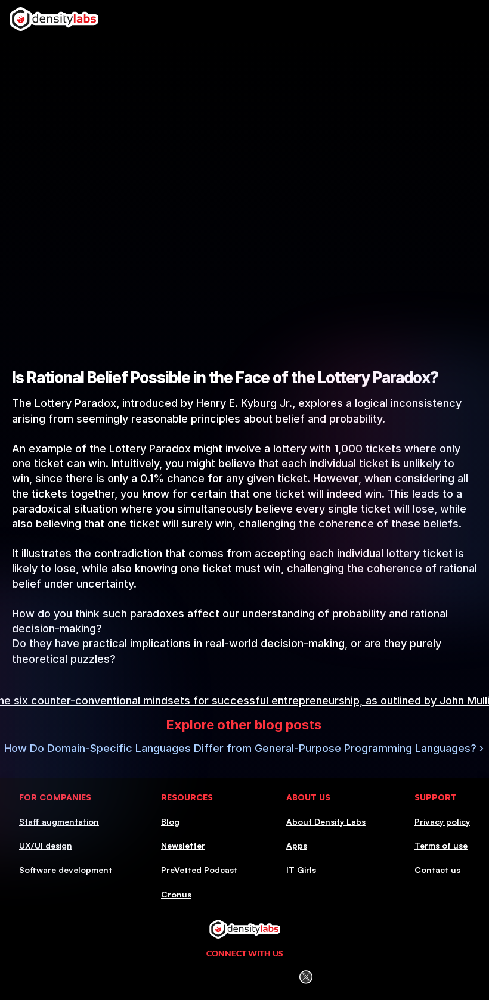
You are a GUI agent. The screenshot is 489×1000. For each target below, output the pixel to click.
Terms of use (441, 845)
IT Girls (301, 870)
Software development (65, 870)
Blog (170, 821)
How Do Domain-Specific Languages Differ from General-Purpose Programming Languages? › (244, 748)
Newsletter (183, 845)
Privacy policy (442, 821)
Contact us (437, 870)
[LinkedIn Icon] (185, 977)
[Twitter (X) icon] (305, 977)
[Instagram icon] (215, 977)
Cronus (176, 894)
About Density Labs (326, 821)
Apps (296, 845)
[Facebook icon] (245, 977)
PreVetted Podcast (199, 870)
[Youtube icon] (275, 977)
